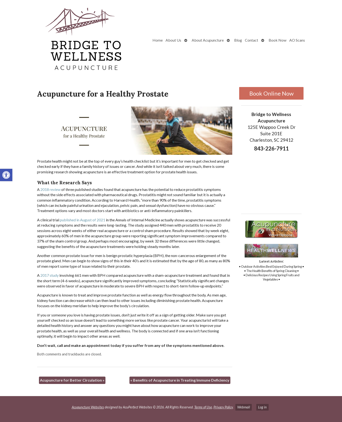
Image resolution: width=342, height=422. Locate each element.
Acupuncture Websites (88, 407)
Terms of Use (203, 407)
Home (157, 40)
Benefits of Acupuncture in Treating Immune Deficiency (179, 380)
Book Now (277, 40)
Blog (238, 40)
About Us (173, 40)
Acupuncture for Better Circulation (72, 380)
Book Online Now (271, 93)
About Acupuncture (208, 40)
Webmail (243, 407)
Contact (251, 40)
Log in (262, 407)
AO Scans (297, 40)
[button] (6, 175)
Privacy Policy (223, 407)
